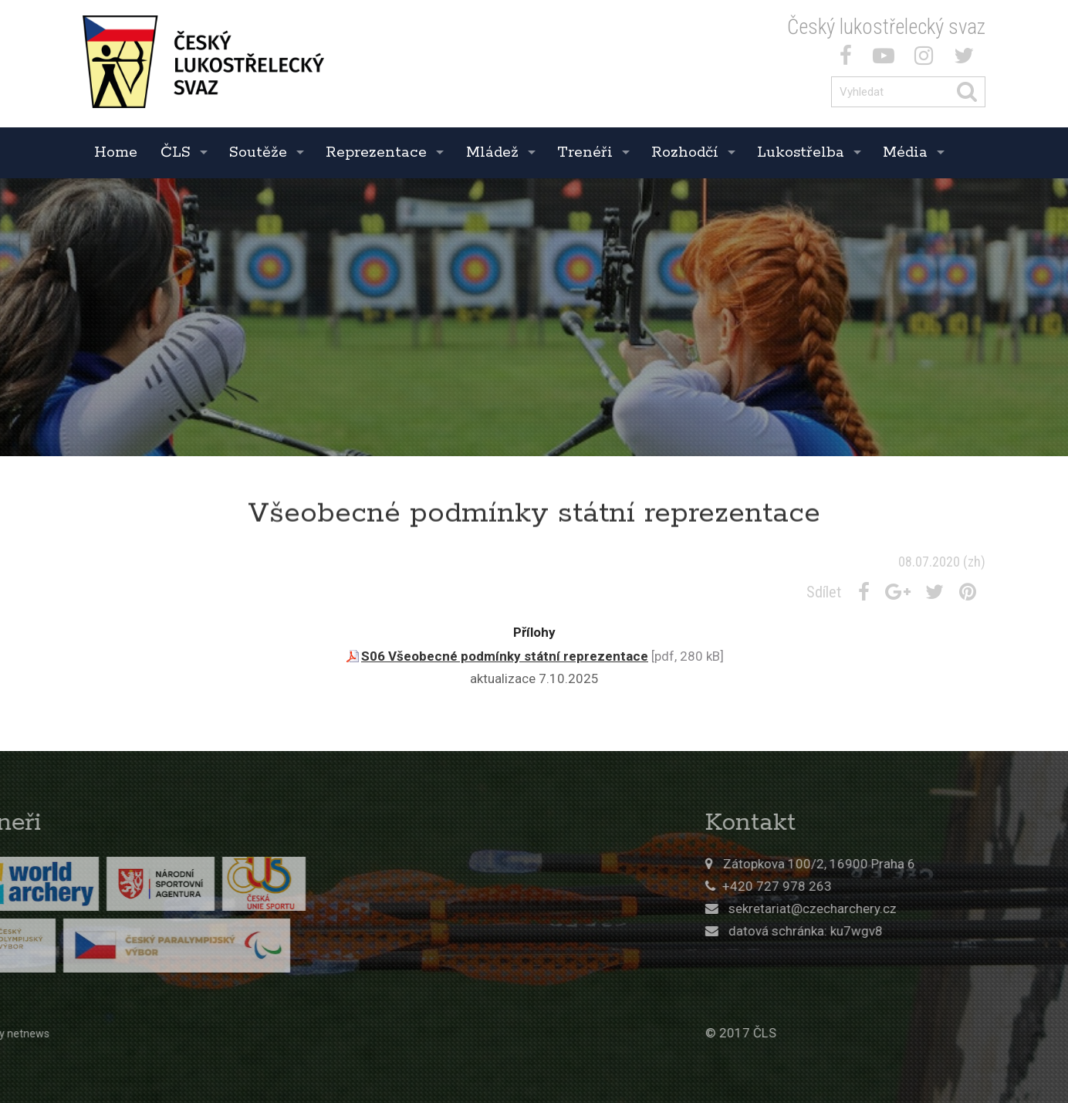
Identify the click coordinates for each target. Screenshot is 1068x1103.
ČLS (176, 152)
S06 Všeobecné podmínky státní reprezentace (504, 656)
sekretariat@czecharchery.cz (905, 908)
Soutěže (258, 152)
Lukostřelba (800, 152)
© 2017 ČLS (833, 1032)
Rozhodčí (684, 152)
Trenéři (585, 152)
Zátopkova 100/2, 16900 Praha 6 (912, 863)
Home (115, 152)
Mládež (492, 152)
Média (905, 152)
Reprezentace (376, 152)
